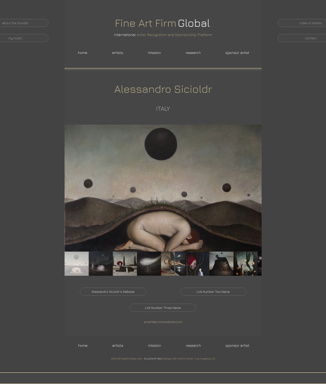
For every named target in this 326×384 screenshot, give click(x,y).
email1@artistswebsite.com (163, 322)
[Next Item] (254, 188)
